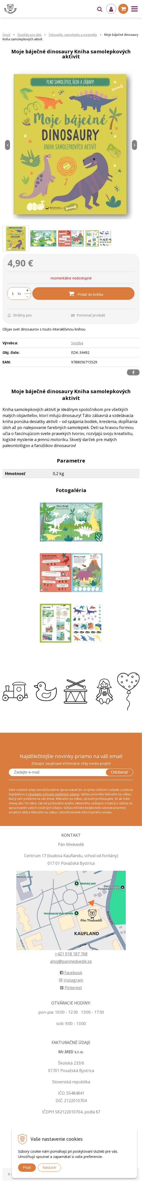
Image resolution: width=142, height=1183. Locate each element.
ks (19, 293)
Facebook (71, 972)
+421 (60, 954)
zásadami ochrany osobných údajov (53, 794)
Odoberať (119, 772)
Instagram (71, 980)
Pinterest (71, 987)
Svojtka (77, 343)
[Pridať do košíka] (83, 293)
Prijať (27, 1167)
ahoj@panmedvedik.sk (71, 961)
